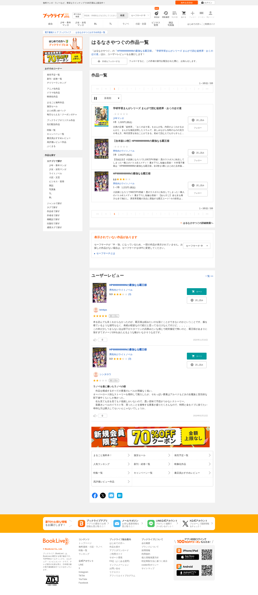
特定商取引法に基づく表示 (154, 561)
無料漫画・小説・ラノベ (90, 547)
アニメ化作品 (53, 88)
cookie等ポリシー (150, 565)
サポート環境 (115, 557)
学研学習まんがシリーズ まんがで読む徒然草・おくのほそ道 (147, 108)
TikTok (82, 575)
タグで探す (52, 207)
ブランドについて (150, 547)
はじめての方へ (194, 24)
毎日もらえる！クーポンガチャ (62, 114)
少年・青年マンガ (65, 23)
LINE (81, 564)
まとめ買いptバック (56, 110)
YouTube (83, 579)
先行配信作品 (53, 124)
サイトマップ (148, 568)
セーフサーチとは (105, 253)
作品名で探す (53, 211)
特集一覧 (51, 130)
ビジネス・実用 (56, 181)
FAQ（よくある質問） (120, 561)
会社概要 (146, 543)
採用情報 (146, 550)
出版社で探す (53, 223)
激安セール (52, 106)
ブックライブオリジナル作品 (61, 120)
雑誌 (51, 185)
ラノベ (126, 24)
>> (207, 88)
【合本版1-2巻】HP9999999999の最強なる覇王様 (141, 140)
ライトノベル (55, 173)
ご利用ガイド (209, 24)
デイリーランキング (56, 83)
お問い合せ (114, 568)
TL (110, 24)
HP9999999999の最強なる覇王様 (134, 50)
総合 (50, 24)
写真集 (52, 189)
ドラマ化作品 (53, 92)
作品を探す (114, 547)
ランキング (84, 554)
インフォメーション (119, 565)
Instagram (83, 572)
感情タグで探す (54, 227)
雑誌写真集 (171, 23)
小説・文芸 (140, 24)
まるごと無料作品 (55, 102)
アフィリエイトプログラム (122, 575)
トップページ (85, 543)
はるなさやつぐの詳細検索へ (198, 223)
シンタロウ (105, 374)
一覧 (209, 276)
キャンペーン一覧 (55, 134)
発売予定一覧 (53, 74)
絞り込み (77, 15)
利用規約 (146, 554)
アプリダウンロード (119, 550)
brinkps (103, 309)
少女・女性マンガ (80, 23)
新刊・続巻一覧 (54, 79)
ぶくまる (51, 146)
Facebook (83, 583)
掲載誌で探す (53, 219)
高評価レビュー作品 (56, 142)
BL (95, 23)
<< (97, 88)
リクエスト (114, 572)
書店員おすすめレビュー (59, 138)
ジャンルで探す (54, 203)
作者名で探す (53, 215)
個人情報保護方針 (150, 557)
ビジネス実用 (156, 23)
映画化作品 (52, 96)
